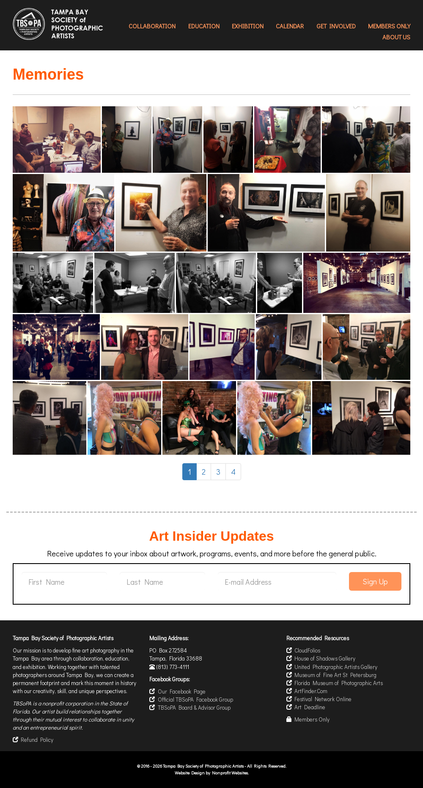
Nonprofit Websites (230, 773)
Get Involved (336, 26)
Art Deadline (309, 707)
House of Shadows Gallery (324, 658)
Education (204, 26)
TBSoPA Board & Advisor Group (194, 707)
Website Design (190, 773)
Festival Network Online (323, 699)
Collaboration (152, 26)
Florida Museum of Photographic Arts (338, 683)
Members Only (389, 26)
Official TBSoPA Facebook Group (195, 699)
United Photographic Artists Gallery (335, 667)
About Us (396, 37)
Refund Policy (37, 740)
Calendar (290, 26)
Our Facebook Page (182, 691)
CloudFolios (307, 650)
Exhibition (248, 26)
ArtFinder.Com (310, 691)
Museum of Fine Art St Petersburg (335, 675)
